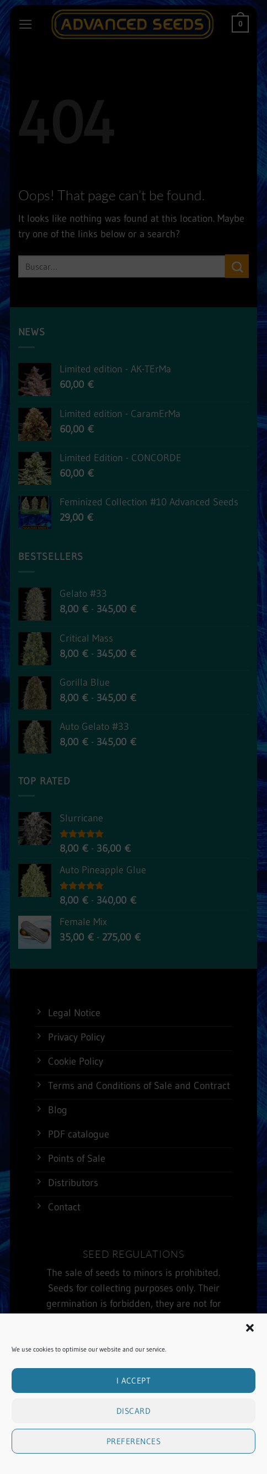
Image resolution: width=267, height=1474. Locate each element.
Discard (133, 1412)
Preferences (133, 1442)
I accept (133, 1381)
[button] (249, 1328)
